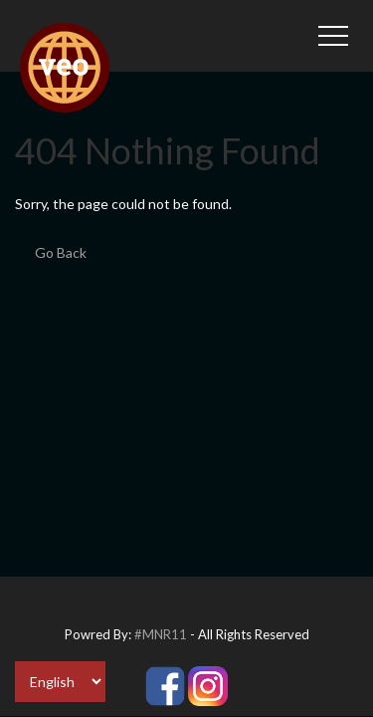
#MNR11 (160, 634)
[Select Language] (60, 681)
